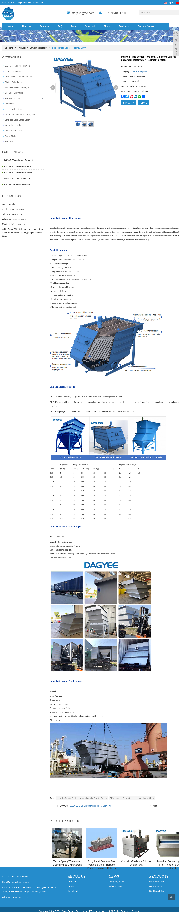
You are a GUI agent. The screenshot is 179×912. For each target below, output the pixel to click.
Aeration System (12, 98)
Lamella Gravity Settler (67, 798)
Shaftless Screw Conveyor (17, 87)
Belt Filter (9, 141)
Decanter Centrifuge (14, 93)
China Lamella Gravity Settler (93, 798)
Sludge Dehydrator (13, 82)
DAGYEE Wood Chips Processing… (20, 160)
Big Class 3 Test (157, 891)
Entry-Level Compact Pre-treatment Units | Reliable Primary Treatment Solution (101, 864)
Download (90, 26)
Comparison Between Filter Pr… (19, 166)
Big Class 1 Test (157, 881)
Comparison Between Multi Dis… (19, 172)
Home (10, 26)
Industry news (115, 886)
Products (44, 26)
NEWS (114, 876)
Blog (73, 26)
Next (115, 87)
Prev (52, 87)
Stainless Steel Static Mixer (17, 120)
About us (26, 26)
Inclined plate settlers (144, 798)
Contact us (73, 886)
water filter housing (13, 125)
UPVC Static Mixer (13, 131)
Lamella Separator (38, 48)
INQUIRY (128, 103)
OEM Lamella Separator (121, 798)
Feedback (124, 26)
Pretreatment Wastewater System (20, 114)
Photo (107, 26)
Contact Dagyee (146, 26)
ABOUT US (76, 876)
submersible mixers (14, 109)
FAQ (60, 26)
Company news (116, 881)
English (168, 3)
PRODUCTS (158, 876)
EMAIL (143, 103)
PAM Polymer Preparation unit (18, 77)
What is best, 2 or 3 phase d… (18, 178)
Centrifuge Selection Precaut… (18, 185)
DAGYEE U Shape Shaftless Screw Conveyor (90, 806)
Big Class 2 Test (157, 886)
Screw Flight (10, 136)
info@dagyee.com (82, 13)
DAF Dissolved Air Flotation (17, 66)
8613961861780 (20, 219)
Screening (9, 104)
